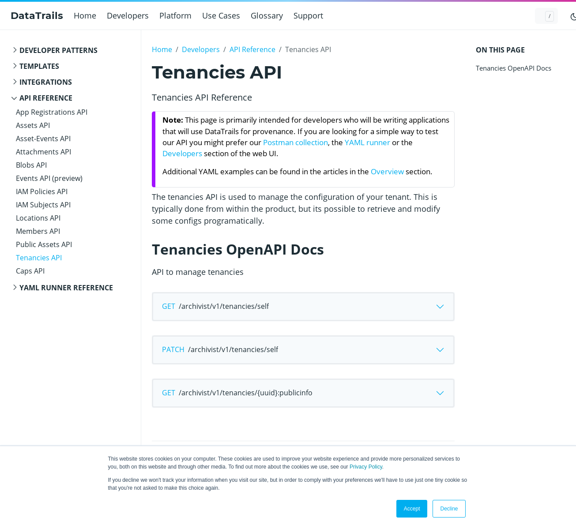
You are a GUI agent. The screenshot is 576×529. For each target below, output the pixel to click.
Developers (128, 15)
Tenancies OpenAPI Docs (513, 68)
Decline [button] (449, 509)
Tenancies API (39, 258)
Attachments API (43, 152)
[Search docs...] (546, 16)
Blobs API (31, 165)
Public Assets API (44, 244)
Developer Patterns (58, 50)
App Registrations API (51, 112)
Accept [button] (412, 509)
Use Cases (221, 15)
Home (85, 15)
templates (39, 66)
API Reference (45, 98)
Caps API (30, 271)
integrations (45, 82)
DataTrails (37, 16)
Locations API (38, 218)
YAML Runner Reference (66, 288)
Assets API (33, 125)
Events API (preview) (49, 178)
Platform (175, 15)
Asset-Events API (43, 138)
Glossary (267, 15)
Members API (38, 231)
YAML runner (367, 142)
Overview (387, 171)
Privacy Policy (366, 467)
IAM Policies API (42, 191)
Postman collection (295, 142)
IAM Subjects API (43, 205)
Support (308, 15)
